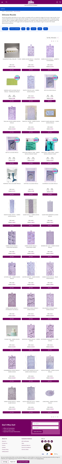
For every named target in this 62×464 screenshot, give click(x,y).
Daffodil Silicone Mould (31, 183)
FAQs (23, 443)
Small (45, 28)
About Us (4, 441)
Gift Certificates (25, 441)
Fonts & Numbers (14, 28)
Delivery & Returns (26, 445)
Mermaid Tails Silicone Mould (12, 183)
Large (39, 28)
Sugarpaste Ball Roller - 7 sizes (12, 59)
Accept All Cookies (23, 461)
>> (57, 41)
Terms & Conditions (26, 447)
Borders (5, 28)
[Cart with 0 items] (60, 2)
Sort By (31, 9)
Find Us (3, 445)
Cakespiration (5, 451)
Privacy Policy (5, 449)
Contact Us (4, 443)
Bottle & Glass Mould (12, 152)
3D (28, 28)
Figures (33, 28)
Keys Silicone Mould (50, 90)
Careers (4, 447)
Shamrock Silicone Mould (50, 183)
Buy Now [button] (12, 69)
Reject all (12, 461)
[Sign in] (57, 2)
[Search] (6, 2)
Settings (5, 461)
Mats (23, 28)
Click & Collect (25, 449)
